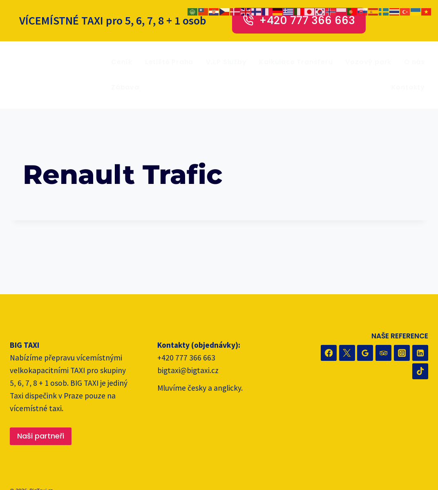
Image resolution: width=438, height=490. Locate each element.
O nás (414, 62)
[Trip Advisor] (383, 353)
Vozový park (368, 62)
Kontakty (408, 87)
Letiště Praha (169, 62)
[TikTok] (420, 371)
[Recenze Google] (365, 353)
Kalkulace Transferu (296, 62)
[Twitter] (347, 353)
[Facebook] (329, 353)
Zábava (125, 87)
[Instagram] (402, 353)
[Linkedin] (420, 353)
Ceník (121, 62)
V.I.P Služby (226, 62)
